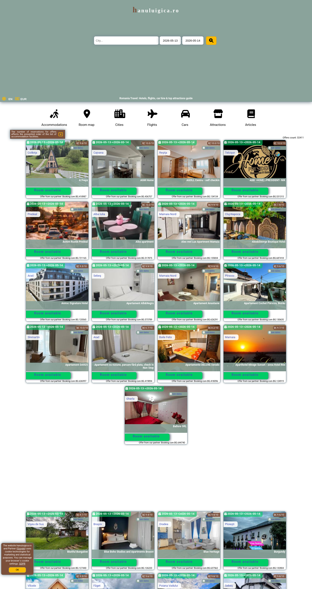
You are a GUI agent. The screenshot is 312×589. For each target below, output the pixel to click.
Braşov (97, 524)
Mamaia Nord (167, 214)
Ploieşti (229, 524)
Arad (30, 275)
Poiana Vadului (168, 585)
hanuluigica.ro (156, 10)
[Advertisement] (156, 480)
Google (21, 548)
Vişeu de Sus (36, 524)
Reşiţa (163, 152)
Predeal (32, 214)
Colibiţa (32, 152)
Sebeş (97, 275)
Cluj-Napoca (232, 214)
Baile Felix (165, 337)
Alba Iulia (99, 214)
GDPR (22, 563)
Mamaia (230, 337)
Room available (47, 190)
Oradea (163, 524)
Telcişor (230, 152)
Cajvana (98, 152)
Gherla (130, 398)
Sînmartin (34, 337)
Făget (97, 585)
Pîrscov (229, 275)
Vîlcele (32, 585)
